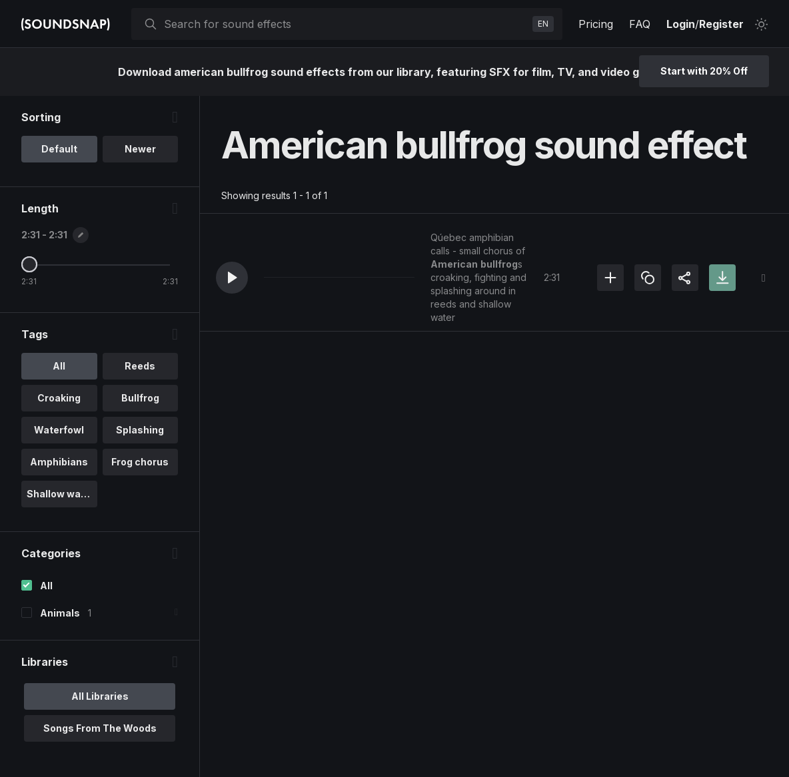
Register (721, 24)
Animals (60, 613)
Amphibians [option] (59, 461)
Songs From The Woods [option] (100, 728)
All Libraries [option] (100, 696)
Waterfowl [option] (59, 429)
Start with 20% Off (704, 71)
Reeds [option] (140, 366)
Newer (140, 148)
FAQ (639, 24)
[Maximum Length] (29, 264)
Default (59, 148)
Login (680, 24)
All (46, 585)
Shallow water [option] (61, 493)
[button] (232, 278)
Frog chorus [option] (140, 461)
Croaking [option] (59, 397)
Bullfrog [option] (140, 397)
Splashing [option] (140, 429)
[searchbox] (345, 24)
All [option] (59, 366)
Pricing (595, 24)
